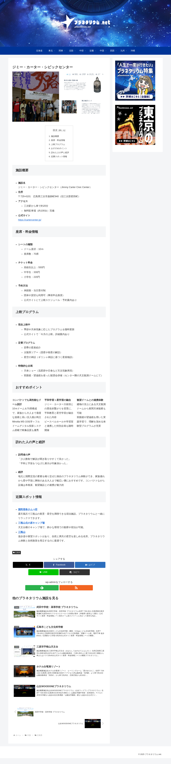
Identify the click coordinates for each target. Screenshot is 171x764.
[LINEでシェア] (43, 574)
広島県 (16, 554)
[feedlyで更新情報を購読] (56, 589)
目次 (55, 130)
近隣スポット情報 (59, 158)
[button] (74, 574)
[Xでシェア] (28, 566)
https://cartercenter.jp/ (29, 221)
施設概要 (54, 136)
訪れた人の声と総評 (60, 153)
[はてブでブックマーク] (90, 566)
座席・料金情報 (57, 140)
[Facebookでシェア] (59, 566)
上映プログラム (57, 145)
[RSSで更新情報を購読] (62, 589)
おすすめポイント (59, 149)
